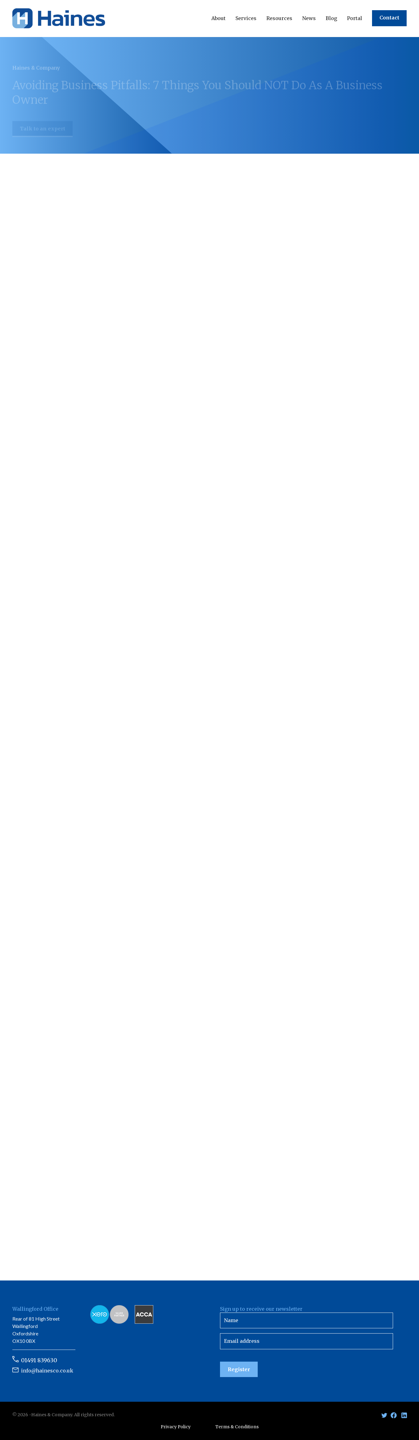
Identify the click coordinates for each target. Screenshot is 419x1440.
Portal (354, 18)
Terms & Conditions (237, 1427)
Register (239, 1369)
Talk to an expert (42, 133)
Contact (389, 18)
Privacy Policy (176, 1427)
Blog (331, 18)
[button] (218, 18)
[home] (58, 18)
